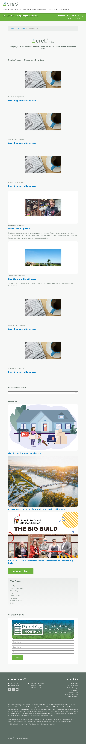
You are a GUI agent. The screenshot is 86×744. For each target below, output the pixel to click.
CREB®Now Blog (64, 16)
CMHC (12, 603)
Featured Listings (77, 16)
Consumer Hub (52, 9)
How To (12, 593)
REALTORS (13, 598)
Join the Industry (64, 9)
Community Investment (39, 9)
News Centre (27, 9)
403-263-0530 (15, 683)
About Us (6, 9)
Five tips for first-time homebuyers (24, 453)
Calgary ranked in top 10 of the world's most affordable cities (36, 509)
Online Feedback (72, 696)
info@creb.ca (15, 686)
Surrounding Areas (16, 600)
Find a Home (74, 683)
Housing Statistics (15, 9)
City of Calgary (15, 591)
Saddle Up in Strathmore (22, 279)
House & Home (15, 595)
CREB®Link (74, 690)
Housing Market (15, 586)
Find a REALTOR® (74, 19)
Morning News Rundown (22, 100)
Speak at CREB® (72, 692)
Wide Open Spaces (19, 228)
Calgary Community (16, 588)
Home (12, 28)
